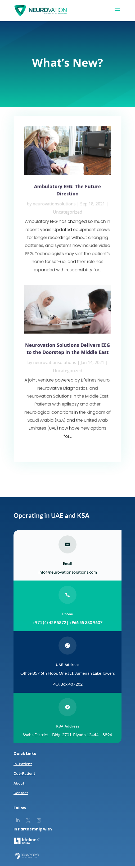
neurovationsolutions (54, 205)
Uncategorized (67, 213)
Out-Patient (24, 773)
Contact (21, 793)
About (20, 783)
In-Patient (23, 764)
